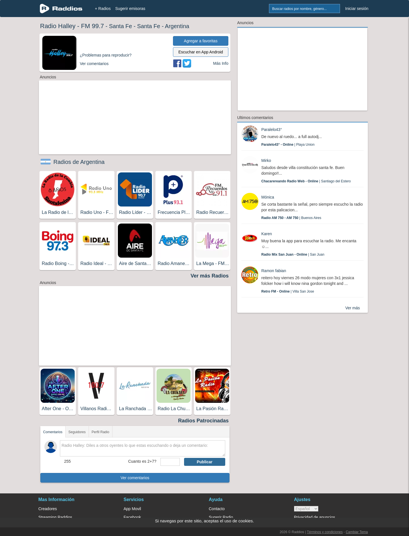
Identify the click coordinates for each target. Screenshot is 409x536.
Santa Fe (120, 26)
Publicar (204, 462)
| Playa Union (287, 145)
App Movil (132, 508)
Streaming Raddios (55, 517)
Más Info (220, 63)
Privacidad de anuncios (314, 517)
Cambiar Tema (357, 532)
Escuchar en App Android (200, 52)
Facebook (132, 517)
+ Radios (103, 8)
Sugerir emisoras (130, 8)
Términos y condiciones (325, 532)
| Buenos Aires (291, 218)
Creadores (47, 508)
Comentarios (52, 432)
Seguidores (77, 432)
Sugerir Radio (221, 517)
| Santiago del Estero (306, 181)
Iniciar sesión (356, 8)
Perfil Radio (100, 432)
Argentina (177, 26)
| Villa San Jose (287, 291)
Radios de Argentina (79, 162)
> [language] (306, 509)
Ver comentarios (134, 477)
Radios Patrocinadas (203, 421)
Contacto (217, 508)
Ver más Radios (210, 276)
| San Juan (292, 254)
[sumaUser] (170, 462)
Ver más (352, 308)
